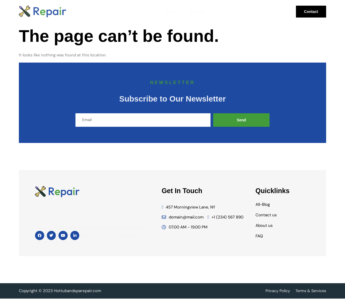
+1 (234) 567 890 (226, 219)
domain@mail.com (182, 219)
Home (170, 11)
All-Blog (195, 11)
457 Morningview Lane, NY (189, 209)
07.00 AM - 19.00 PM (185, 229)
